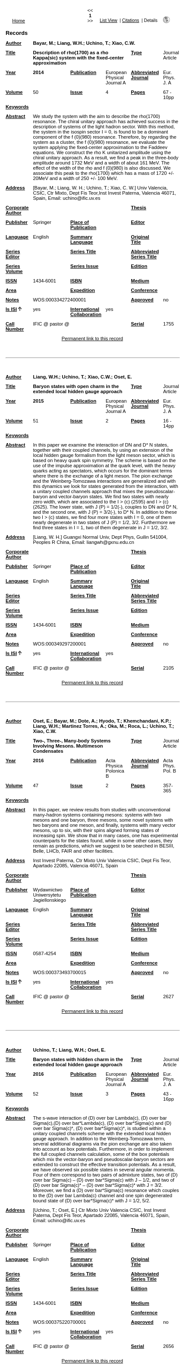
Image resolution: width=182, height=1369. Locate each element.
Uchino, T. (97, 43)
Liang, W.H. (70, 43)
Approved (142, 299)
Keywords (17, 106)
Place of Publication (83, 225)
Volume (14, 92)
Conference (144, 290)
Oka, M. (116, 726)
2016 (38, 760)
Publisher (17, 222)
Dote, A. (87, 720)
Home (18, 20)
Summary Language (81, 239)
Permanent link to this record (92, 338)
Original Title (140, 239)
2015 (38, 401)
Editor (138, 222)
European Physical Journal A (116, 77)
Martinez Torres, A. (83, 726)
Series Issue (84, 266)
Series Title (83, 251)
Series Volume (14, 269)
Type (136, 52)
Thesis (138, 207)
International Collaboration (85, 312)
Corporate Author (17, 210)
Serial (137, 323)
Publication (83, 72)
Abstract (15, 116)
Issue (76, 92)
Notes (12, 299)
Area (11, 290)
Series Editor (13, 254)
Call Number (15, 326)
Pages (138, 92)
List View (108, 20)
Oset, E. (123, 376)
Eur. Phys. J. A (169, 77)
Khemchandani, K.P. (146, 720)
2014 (38, 72)
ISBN (76, 280)
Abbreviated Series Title (145, 254)
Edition (139, 266)
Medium (140, 280)
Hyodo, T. (110, 720)
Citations (130, 20)
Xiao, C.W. (123, 43)
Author (14, 43)
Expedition (82, 290)
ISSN (11, 280)
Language (17, 236)
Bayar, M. (43, 43)
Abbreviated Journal (145, 75)
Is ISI (11, 309)
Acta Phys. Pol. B (169, 765)
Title (11, 52)
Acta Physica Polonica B (115, 768)
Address (15, 187)
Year (11, 72)
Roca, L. (137, 726)
